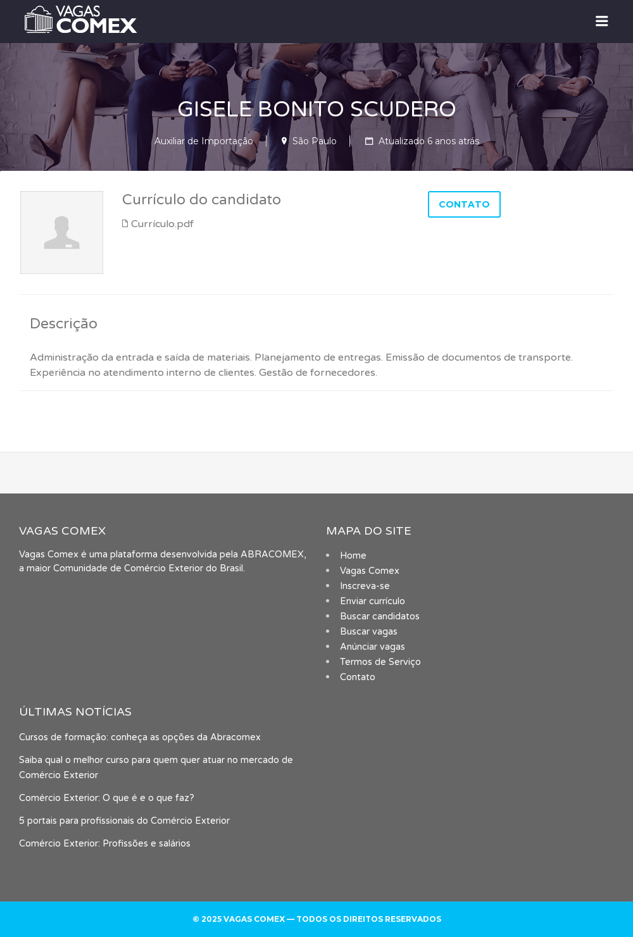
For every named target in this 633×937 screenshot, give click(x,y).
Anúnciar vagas (372, 647)
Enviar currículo (372, 601)
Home (353, 555)
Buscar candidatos (380, 616)
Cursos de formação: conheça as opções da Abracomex (140, 737)
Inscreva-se (365, 586)
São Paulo (314, 141)
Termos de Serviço (380, 662)
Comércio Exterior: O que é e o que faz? (106, 798)
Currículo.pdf (162, 224)
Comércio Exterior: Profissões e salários (105, 843)
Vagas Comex (369, 571)
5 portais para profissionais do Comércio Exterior (124, 821)
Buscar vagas (369, 631)
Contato (357, 677)
